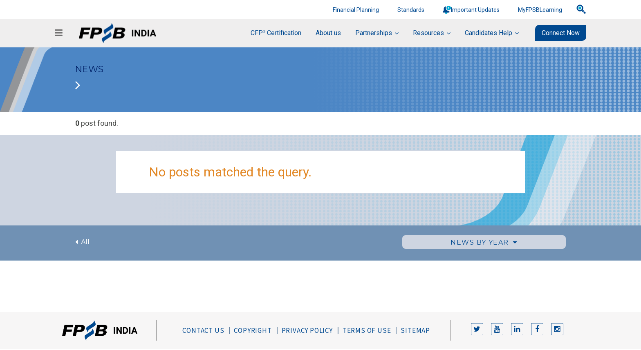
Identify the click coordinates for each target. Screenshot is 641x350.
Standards (410, 10)
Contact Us (203, 330)
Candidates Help (488, 33)
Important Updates (475, 10)
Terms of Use (367, 330)
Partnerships (373, 33)
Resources (428, 33)
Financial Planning (356, 10)
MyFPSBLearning (540, 10)
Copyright (252, 330)
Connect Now (561, 33)
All (82, 242)
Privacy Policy (307, 330)
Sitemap (415, 330)
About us (328, 33)
